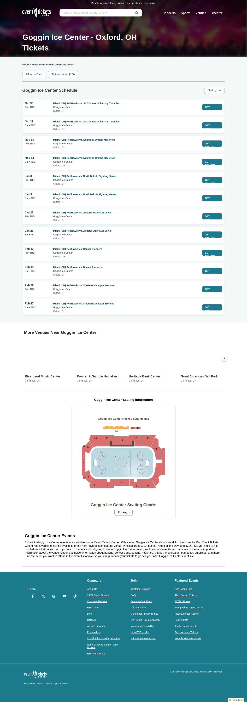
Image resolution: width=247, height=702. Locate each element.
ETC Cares (93, 607)
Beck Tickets (181, 620)
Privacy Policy (138, 607)
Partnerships (94, 632)
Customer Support (140, 589)
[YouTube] (64, 597)
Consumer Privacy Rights (144, 613)
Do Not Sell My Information (145, 620)
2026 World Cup (183, 589)
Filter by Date (34, 74)
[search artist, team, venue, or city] (101, 12)
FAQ (133, 595)
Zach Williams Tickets (186, 632)
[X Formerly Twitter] (43, 597)
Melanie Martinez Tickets (188, 638)
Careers (91, 620)
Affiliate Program (96, 626)
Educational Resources (143, 638)
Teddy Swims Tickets (186, 626)
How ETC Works (140, 632)
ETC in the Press (96, 653)
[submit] (136, 12)
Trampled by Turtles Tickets (189, 607)
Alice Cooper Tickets (186, 595)
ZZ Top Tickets (182, 601)
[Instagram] (54, 597)
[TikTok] (75, 597)
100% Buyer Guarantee (99, 595)
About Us (92, 589)
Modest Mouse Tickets (186, 613)
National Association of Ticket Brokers (102, 646)
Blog (89, 613)
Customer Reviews (97, 601)
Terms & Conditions (141, 601)
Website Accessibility (142, 626)
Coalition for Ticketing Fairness (103, 638)
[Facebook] (32, 597)
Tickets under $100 (63, 74)
